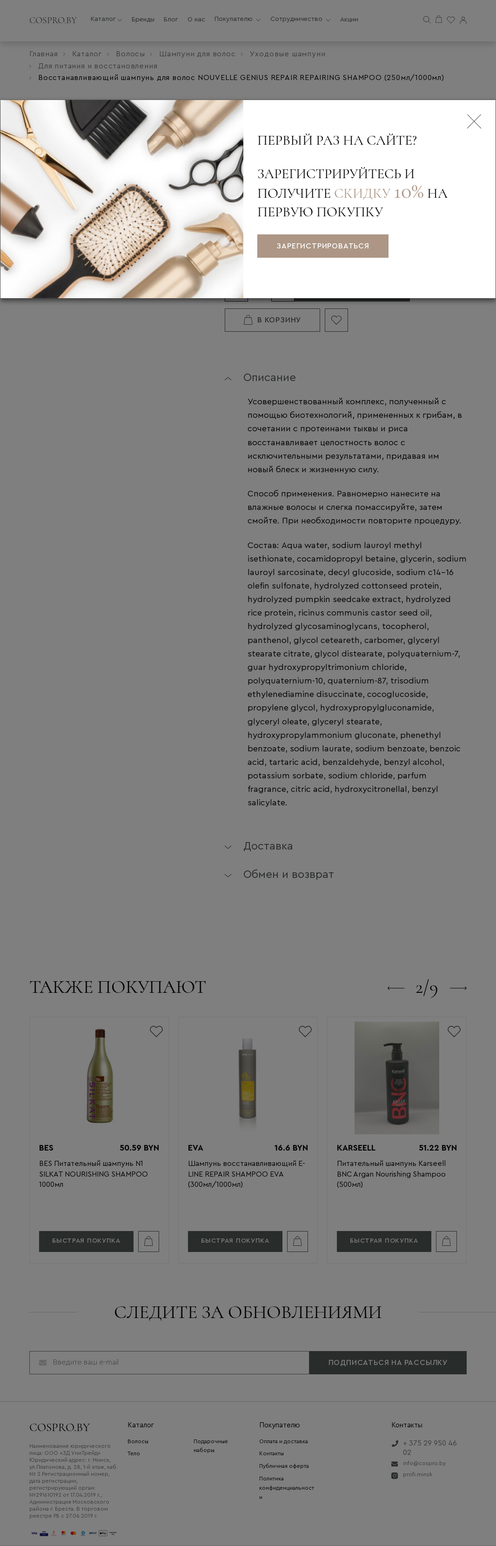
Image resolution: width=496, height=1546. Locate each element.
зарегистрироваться (322, 246)
